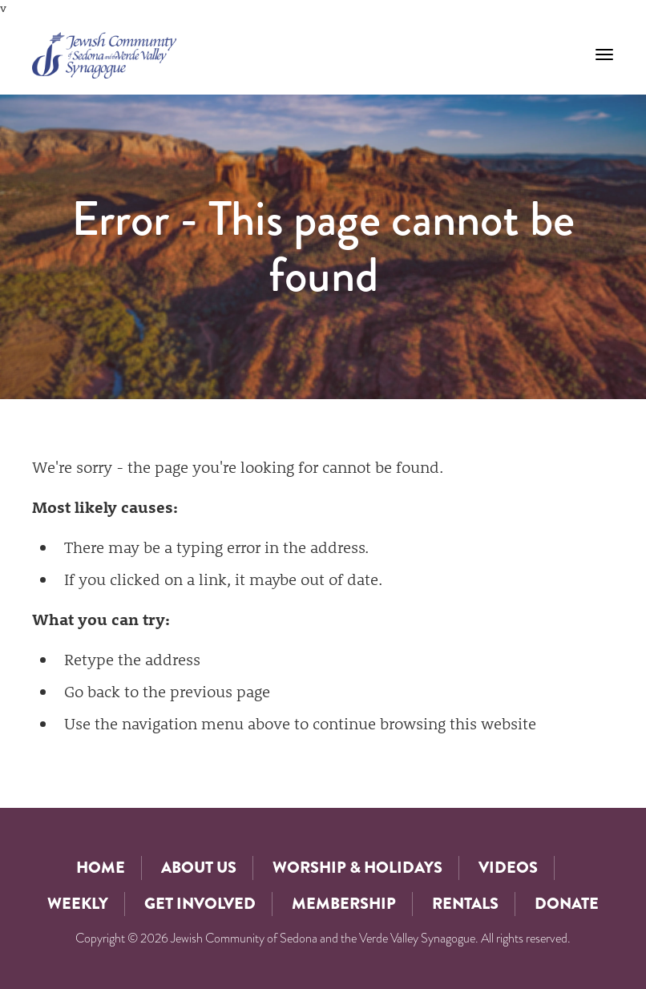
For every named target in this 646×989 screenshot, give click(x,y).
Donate (567, 903)
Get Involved (200, 903)
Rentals (465, 903)
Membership (344, 903)
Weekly (77, 903)
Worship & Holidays (357, 867)
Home (100, 867)
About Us (198, 867)
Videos (508, 867)
